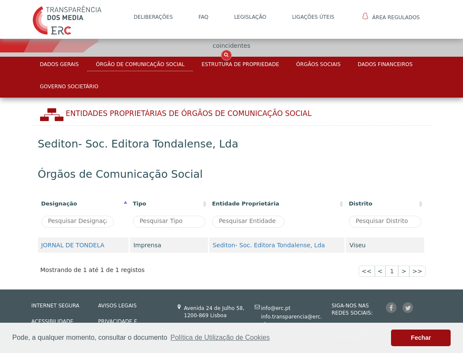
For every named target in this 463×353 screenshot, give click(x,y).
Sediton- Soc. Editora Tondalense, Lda (269, 245)
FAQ (203, 17)
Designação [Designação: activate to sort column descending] (59, 203)
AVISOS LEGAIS (117, 306)
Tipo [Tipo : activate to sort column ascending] (140, 203)
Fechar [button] (421, 337)
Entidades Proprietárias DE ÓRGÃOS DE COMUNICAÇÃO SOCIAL (188, 113)
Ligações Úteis (313, 17)
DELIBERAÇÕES (153, 17)
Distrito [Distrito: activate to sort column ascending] (360, 203)
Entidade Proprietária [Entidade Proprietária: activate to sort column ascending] (245, 203)
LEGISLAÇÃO (250, 17)
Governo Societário (69, 87)
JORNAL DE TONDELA (73, 245)
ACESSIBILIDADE (53, 321)
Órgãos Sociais (318, 64)
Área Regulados (391, 16)
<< (366, 271)
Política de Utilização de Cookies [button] (220, 337)
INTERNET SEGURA (56, 306)
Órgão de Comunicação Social (140, 64)
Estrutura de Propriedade (240, 64)
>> (417, 271)
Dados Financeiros (385, 64)
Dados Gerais (59, 64)
